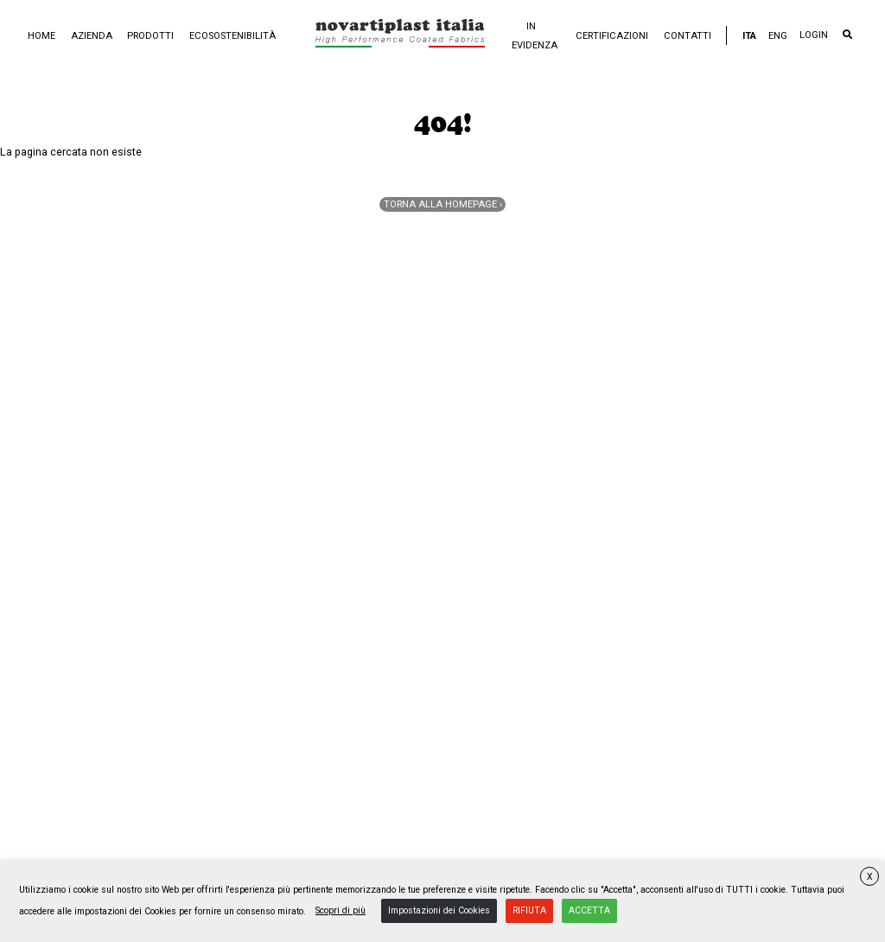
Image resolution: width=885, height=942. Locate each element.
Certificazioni (612, 35)
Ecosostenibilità (232, 35)
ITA (749, 35)
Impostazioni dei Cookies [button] (439, 910)
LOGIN (813, 35)
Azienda (91, 35)
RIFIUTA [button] (529, 910)
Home (41, 35)
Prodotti (150, 35)
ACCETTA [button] (589, 910)
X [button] (870, 876)
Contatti (687, 35)
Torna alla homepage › (443, 204)
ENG (777, 35)
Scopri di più (340, 910)
